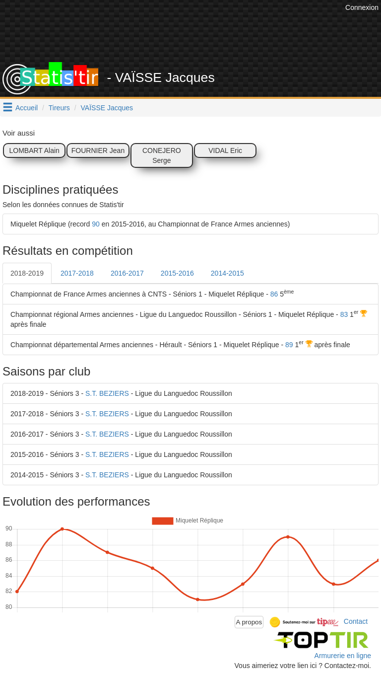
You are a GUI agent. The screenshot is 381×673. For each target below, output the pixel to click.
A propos (249, 622)
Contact (356, 621)
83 (344, 314)
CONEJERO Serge (161, 155)
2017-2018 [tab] (77, 273)
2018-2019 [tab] (27, 273)
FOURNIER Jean (98, 150)
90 (96, 224)
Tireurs (59, 108)
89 (289, 345)
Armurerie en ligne (343, 656)
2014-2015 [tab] (227, 273)
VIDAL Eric (225, 150)
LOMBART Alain (34, 150)
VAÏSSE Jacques (107, 108)
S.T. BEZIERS (107, 393)
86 (274, 294)
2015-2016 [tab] (177, 273)
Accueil (26, 108)
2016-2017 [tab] (127, 273)
